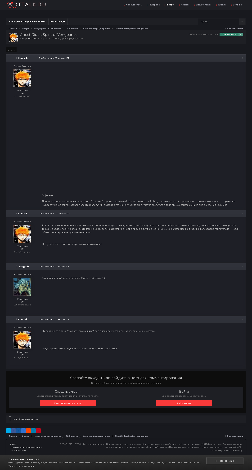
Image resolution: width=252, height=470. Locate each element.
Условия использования (21, 466)
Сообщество (134, 5)
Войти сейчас (184, 403)
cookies (64, 462)
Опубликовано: (53, 58)
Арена (184, 5)
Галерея (154, 5)
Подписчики (229, 34)
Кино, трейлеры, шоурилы (69, 38)
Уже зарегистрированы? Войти (27, 21)
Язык (13, 444)
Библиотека (203, 5)
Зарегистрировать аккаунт (67, 403)
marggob (23, 266)
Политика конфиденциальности (26, 447)
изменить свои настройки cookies (119, 462)
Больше (237, 5)
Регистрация (57, 21)
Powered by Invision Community (227, 450)
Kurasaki (32, 38)
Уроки (221, 5)
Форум (170, 5)
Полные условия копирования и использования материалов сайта (203, 447)
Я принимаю (225, 460)
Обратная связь (18, 450)
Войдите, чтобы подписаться (203, 34)
